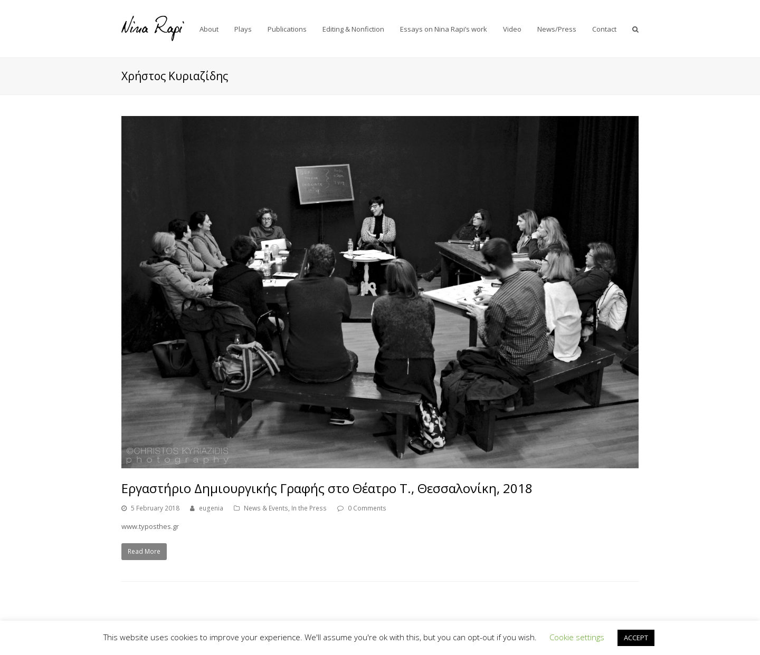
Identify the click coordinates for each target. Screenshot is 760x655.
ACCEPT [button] (636, 637)
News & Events (266, 508)
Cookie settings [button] (576, 637)
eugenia (211, 508)
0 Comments (367, 508)
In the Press (309, 508)
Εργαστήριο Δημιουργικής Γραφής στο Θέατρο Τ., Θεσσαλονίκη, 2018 (327, 488)
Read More (144, 551)
